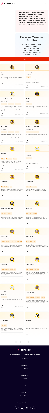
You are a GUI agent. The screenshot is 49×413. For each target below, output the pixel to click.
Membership (24, 365)
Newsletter (24, 368)
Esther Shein (4, 264)
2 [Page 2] (18, 341)
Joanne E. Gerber (30, 264)
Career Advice (24, 372)
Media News (24, 375)
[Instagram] (27, 408)
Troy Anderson (29, 181)
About (24, 385)
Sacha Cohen (29, 208)
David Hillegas (29, 72)
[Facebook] (17, 408)
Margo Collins (4, 236)
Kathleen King (4, 320)
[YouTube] (22, 408)
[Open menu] (46, 4)
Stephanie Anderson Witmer (7, 208)
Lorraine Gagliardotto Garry (7, 98)
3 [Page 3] (21, 341)
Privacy (25, 398)
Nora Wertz (3, 153)
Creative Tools (24, 382)
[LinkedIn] (32, 408)
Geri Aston (28, 98)
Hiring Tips (25, 378)
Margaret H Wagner (5, 126)
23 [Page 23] (27, 341)
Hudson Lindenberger (31, 153)
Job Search (25, 358)
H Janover (28, 320)
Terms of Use (24, 392)
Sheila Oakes (4, 291)
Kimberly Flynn (4, 181)
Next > (31, 341)
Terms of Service (24, 395)
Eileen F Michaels (30, 292)
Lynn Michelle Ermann (6, 72)
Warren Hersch (29, 236)
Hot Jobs (24, 362)
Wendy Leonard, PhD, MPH (32, 126)
